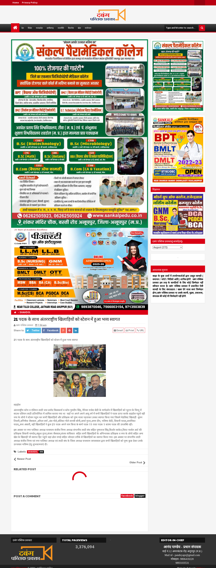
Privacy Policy (29, 2)
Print (130, 330)
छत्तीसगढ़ (50, 28)
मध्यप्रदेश (39, 28)
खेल (79, 28)
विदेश (30, 28)
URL (140, 330)
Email (118, 330)
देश (22, 28)
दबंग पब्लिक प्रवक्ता (19, 564)
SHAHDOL (36, 451)
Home (15, 2)
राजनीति (61, 28)
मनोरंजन (88, 28)
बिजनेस (71, 28)
